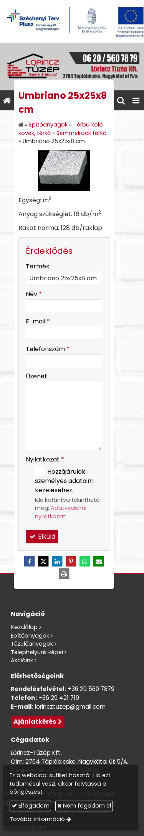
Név (34, 294)
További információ (37, 819)
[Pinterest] (71, 561)
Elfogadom (31, 805)
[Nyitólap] (72, 66)
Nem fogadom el (84, 805)
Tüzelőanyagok (32, 644)
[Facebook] (29, 561)
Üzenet (36, 376)
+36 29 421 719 (58, 698)
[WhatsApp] (85, 561)
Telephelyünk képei (37, 652)
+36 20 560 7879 (91, 689)
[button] (136, 100)
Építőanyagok (30, 635)
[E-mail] (99, 561)
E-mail (38, 321)
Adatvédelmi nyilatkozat (60, 512)
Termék (38, 266)
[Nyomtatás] (64, 574)
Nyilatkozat (45, 459)
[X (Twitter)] (43, 561)
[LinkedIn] (57, 561)
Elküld (41, 536)
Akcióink (22, 660)
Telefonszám (48, 349)
